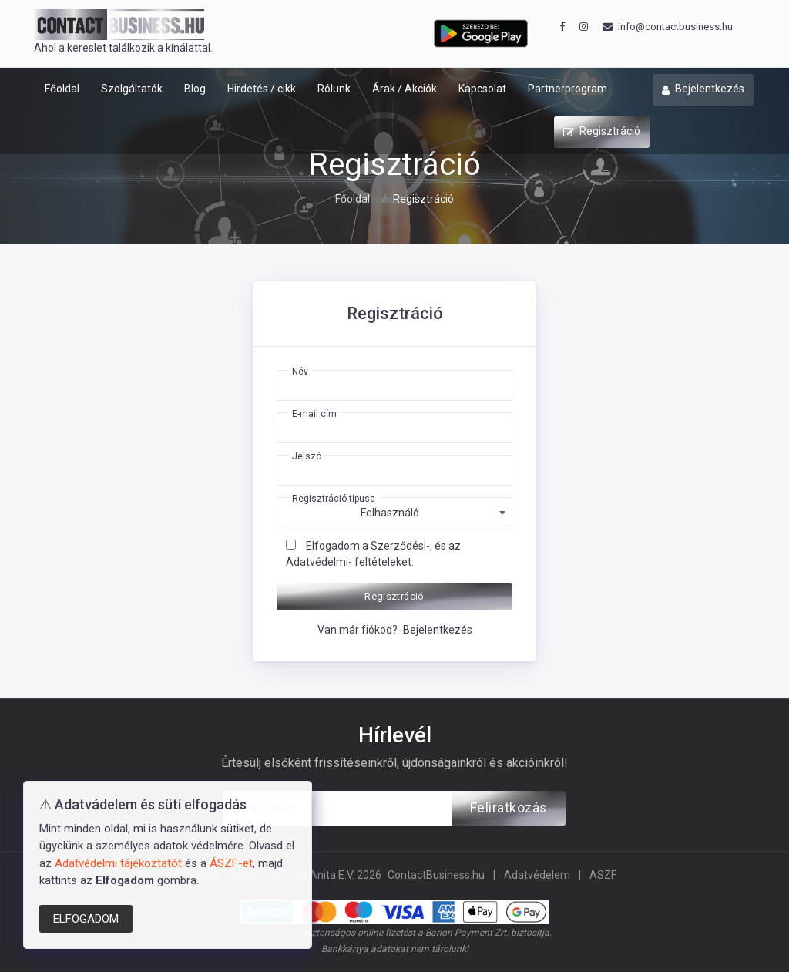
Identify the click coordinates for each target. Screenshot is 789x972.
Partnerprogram (567, 88)
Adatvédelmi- (319, 562)
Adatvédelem (537, 875)
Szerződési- (400, 546)
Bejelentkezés (703, 90)
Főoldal (62, 88)
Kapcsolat (482, 88)
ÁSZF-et (231, 863)
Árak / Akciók (404, 88)
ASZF (602, 875)
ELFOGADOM (86, 919)
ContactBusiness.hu (436, 875)
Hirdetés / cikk (261, 88)
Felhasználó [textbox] (390, 512)
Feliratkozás (508, 808)
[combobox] (394, 511)
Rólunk (334, 88)
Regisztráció (601, 133)
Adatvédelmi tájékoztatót (118, 863)
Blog (195, 88)
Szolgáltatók (132, 88)
